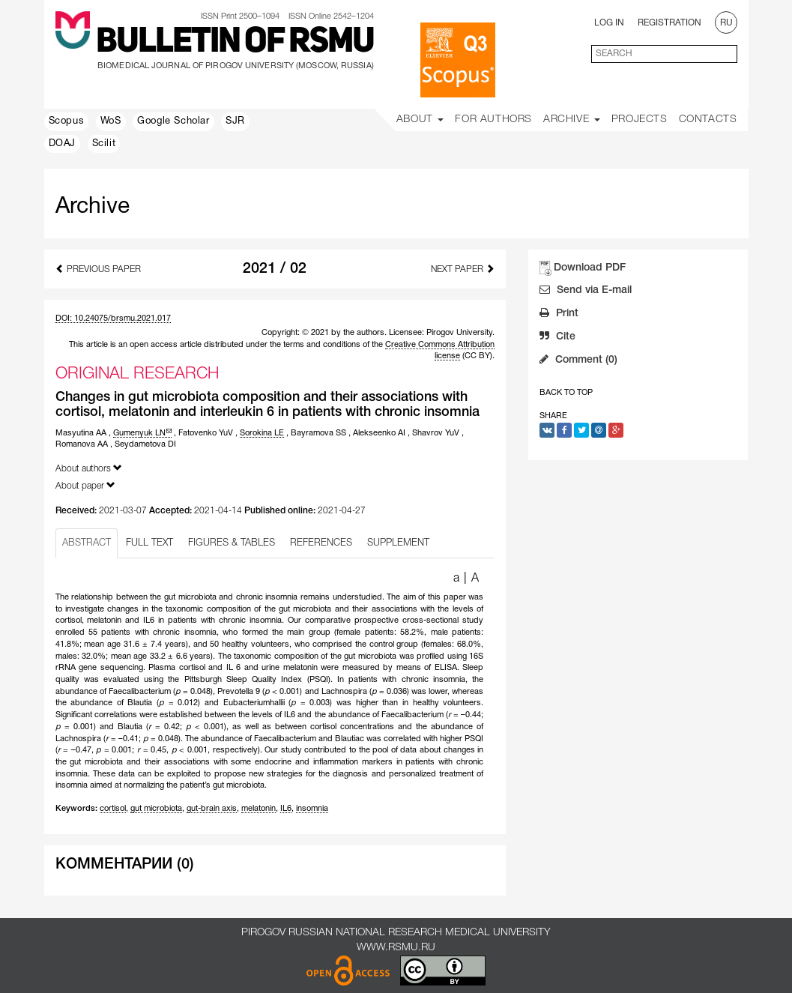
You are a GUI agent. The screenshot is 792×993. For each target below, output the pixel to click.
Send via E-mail (585, 291)
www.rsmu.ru (396, 948)
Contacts (708, 119)
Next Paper (463, 269)
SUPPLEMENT (398, 543)
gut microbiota (156, 808)
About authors (88, 468)
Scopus (67, 121)
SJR (235, 121)
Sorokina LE (262, 433)
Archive (571, 119)
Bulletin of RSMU (235, 42)
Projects (639, 119)
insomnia (312, 808)
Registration (669, 23)
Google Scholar (173, 121)
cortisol (113, 808)
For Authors (493, 119)
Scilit (104, 143)
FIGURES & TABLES (231, 543)
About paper (85, 485)
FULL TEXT (149, 543)
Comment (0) (578, 361)
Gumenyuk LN (142, 433)
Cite (557, 338)
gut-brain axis (212, 808)
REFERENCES (321, 543)
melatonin (258, 808)
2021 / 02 (274, 269)
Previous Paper (98, 269)
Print (558, 314)
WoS (110, 121)
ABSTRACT (86, 543)
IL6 (285, 808)
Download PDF (590, 268)
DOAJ (62, 143)
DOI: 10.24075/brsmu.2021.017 (113, 318)
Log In (609, 23)
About (420, 119)
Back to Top (566, 392)
